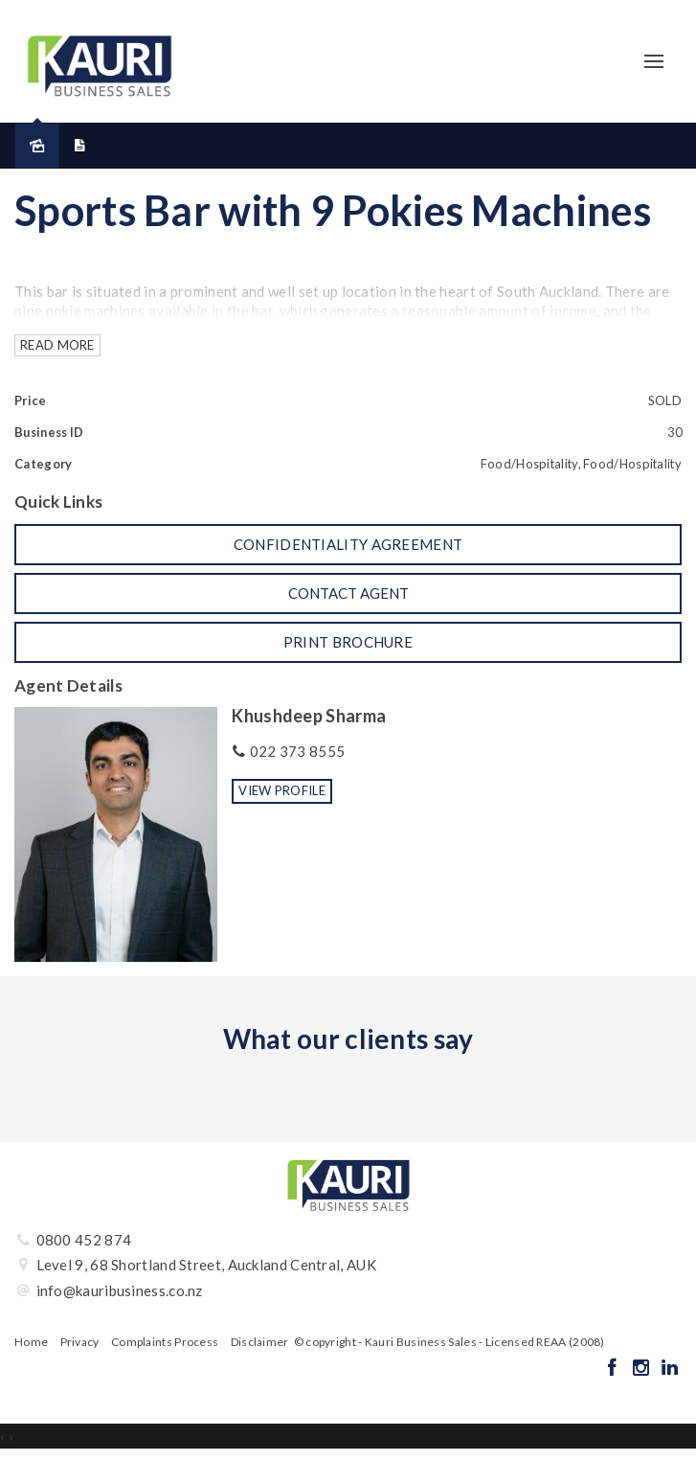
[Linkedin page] (669, 1368)
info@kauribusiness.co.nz (119, 1290)
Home (31, 1342)
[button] (348, 544)
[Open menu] (654, 61)
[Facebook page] (613, 1368)
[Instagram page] (642, 1368)
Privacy (80, 1342)
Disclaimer (260, 1342)
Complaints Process (164, 1342)
